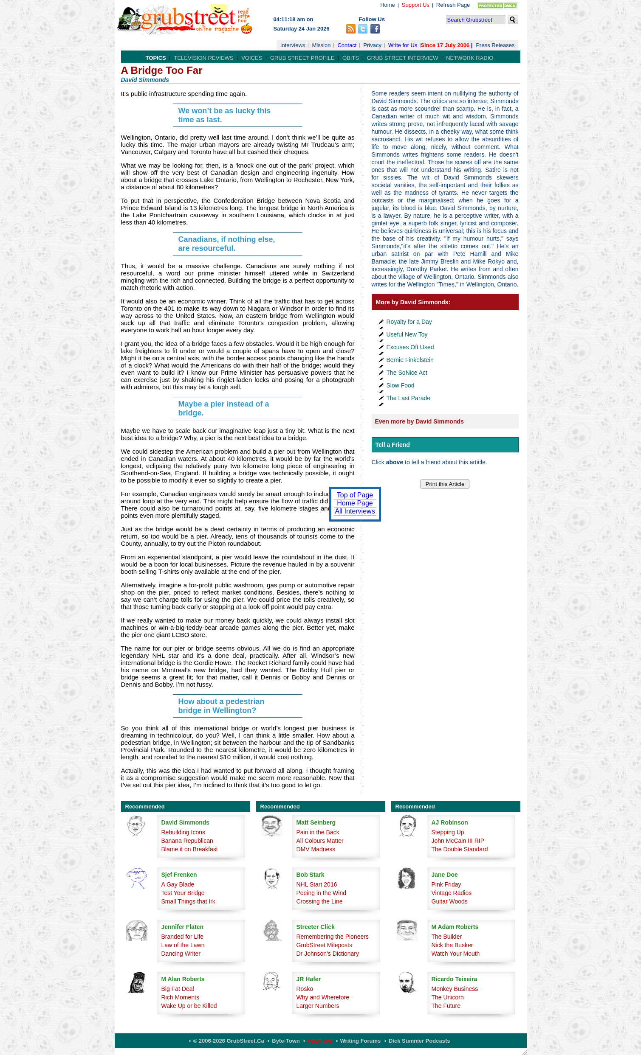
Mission (321, 45)
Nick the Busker (452, 945)
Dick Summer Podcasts (419, 1041)
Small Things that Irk (188, 901)
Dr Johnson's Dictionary (327, 953)
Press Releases (495, 45)
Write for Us (402, 45)
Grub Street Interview (402, 58)
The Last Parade (409, 398)
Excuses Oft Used (410, 347)
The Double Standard (460, 849)
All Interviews (355, 511)
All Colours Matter (320, 840)
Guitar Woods (450, 901)
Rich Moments (180, 997)
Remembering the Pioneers (332, 936)
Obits (350, 58)
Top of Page (355, 495)
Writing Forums (360, 1041)
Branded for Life (182, 936)
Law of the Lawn (183, 945)
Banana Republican (187, 840)
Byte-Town (285, 1041)
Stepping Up (448, 832)
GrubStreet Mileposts (324, 945)
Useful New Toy (407, 334)
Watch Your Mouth (456, 953)
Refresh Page (453, 5)
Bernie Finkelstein (410, 359)
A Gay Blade (178, 884)
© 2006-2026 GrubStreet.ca (228, 1041)
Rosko (304, 988)
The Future (446, 1005)
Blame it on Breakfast (189, 849)
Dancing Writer (180, 953)
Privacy (372, 45)
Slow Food (401, 385)
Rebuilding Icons (183, 832)
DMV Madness (316, 849)
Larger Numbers (317, 1005)
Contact (346, 45)
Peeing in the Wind (321, 892)
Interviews (292, 45)
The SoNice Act (407, 372)
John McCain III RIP (458, 840)
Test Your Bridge (183, 892)
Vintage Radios (452, 892)
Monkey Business (455, 988)
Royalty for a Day (409, 321)
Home (387, 5)
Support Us (415, 5)
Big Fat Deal (177, 988)
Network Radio (469, 58)
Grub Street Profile (302, 58)
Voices (251, 58)
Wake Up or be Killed (189, 1005)
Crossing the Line (319, 901)
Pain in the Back (317, 832)
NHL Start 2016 (316, 884)
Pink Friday (446, 884)
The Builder (447, 936)
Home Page (355, 503)
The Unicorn (448, 997)
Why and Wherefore (323, 997)
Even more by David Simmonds (419, 421)
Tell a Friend (393, 444)
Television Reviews (203, 58)
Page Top (320, 1041)
